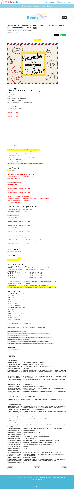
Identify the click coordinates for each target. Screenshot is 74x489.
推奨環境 (33, 479)
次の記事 (64, 467)
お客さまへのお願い (52, 477)
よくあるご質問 (39, 479)
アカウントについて (21, 477)
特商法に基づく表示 (61, 477)
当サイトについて (12, 477)
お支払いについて (29, 477)
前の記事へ (10, 467)
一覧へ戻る (37, 467)
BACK (64, 17)
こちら (11, 251)
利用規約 (36, 477)
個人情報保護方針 (43, 477)
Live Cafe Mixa (11, 95)
